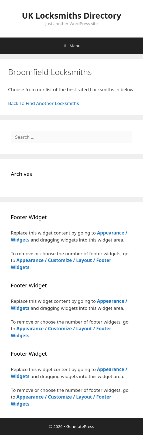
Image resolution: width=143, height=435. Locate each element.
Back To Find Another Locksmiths (43, 103)
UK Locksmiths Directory (71, 15)
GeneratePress (80, 426)
